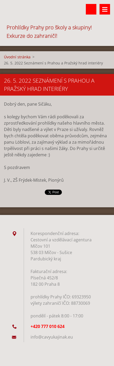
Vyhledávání (91, 9)
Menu (105, 9)
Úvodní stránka (17, 56)
